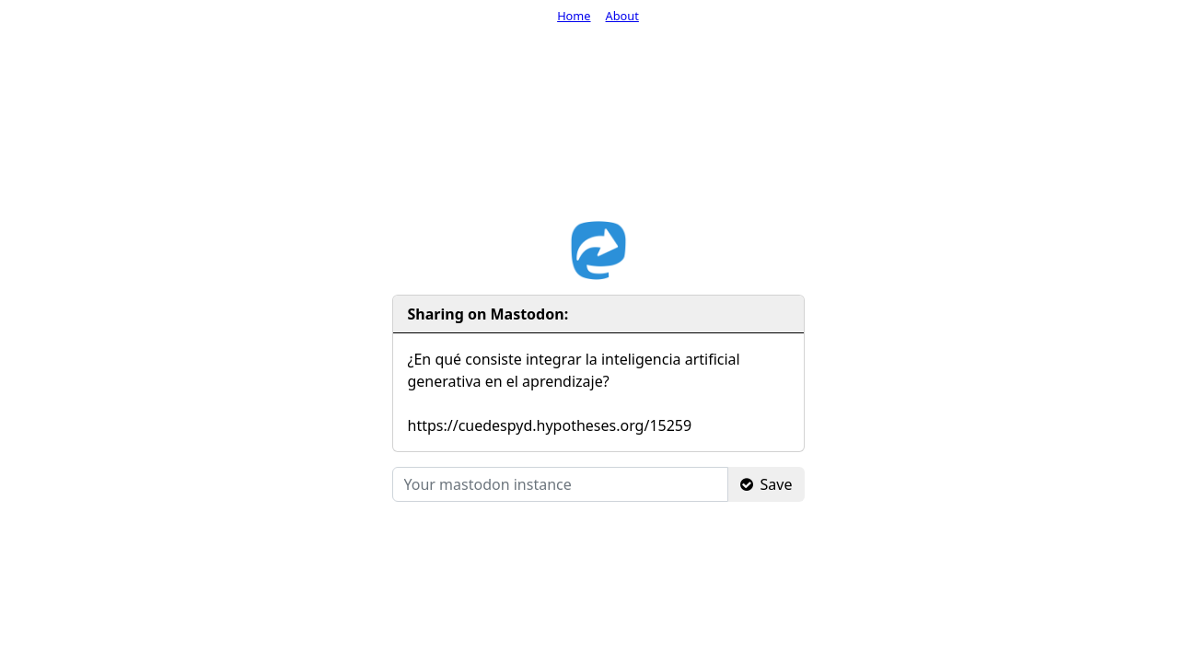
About (622, 15)
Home (573, 15)
